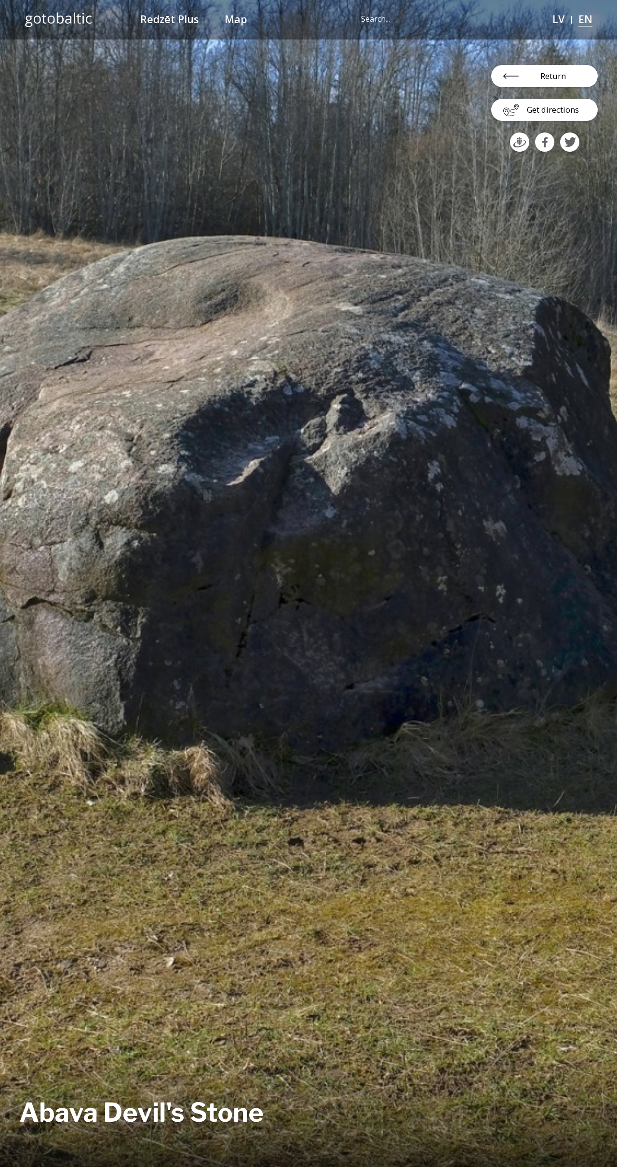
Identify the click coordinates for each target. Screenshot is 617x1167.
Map (236, 19)
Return (553, 75)
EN (585, 19)
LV (558, 19)
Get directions (553, 109)
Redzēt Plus (169, 19)
